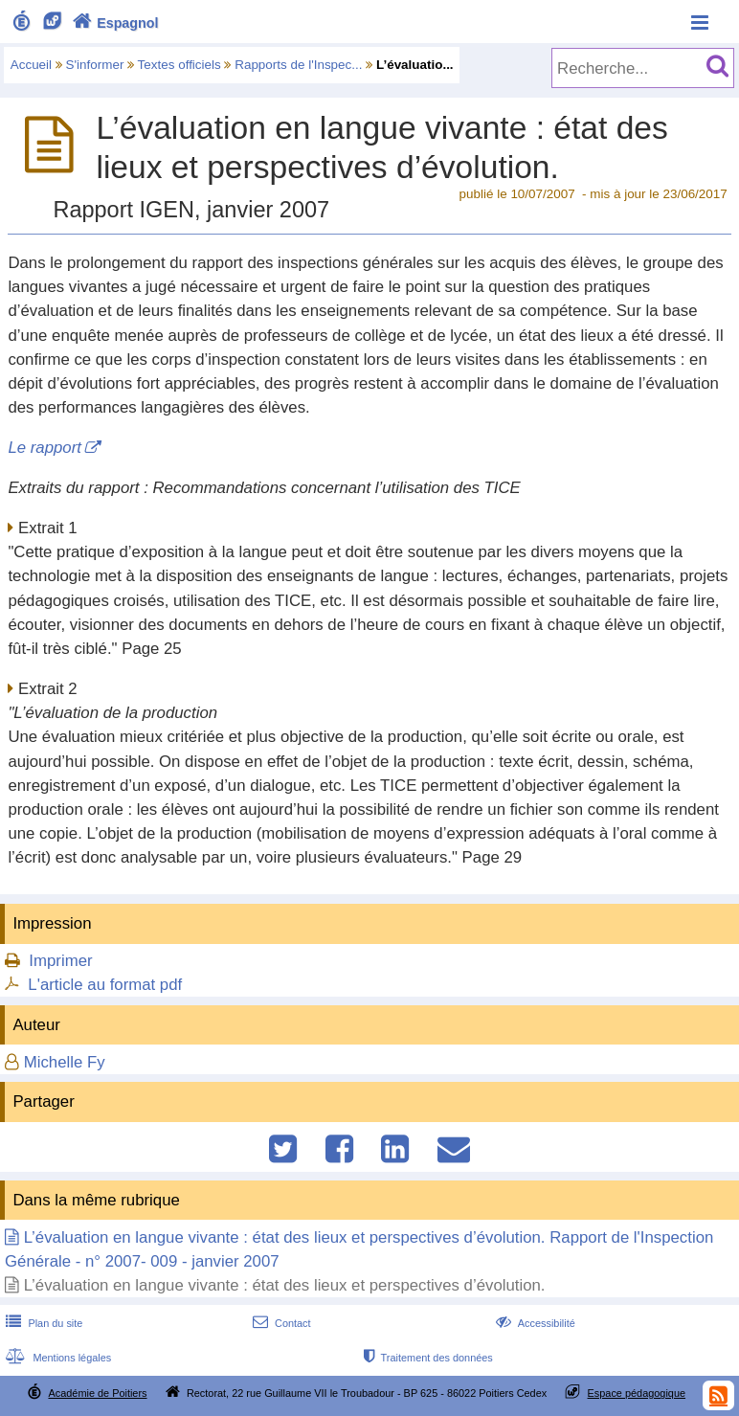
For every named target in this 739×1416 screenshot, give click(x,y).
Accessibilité (533, 1323)
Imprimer (60, 961)
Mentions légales (56, 1357)
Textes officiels (179, 64)
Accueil (31, 64)
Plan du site (42, 1323)
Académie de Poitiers (97, 1393)
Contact (280, 1323)
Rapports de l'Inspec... (298, 64)
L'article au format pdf (105, 985)
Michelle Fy (64, 1062)
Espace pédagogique (637, 1393)
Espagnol (113, 23)
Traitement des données (426, 1357)
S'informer (95, 64)
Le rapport (44, 447)
